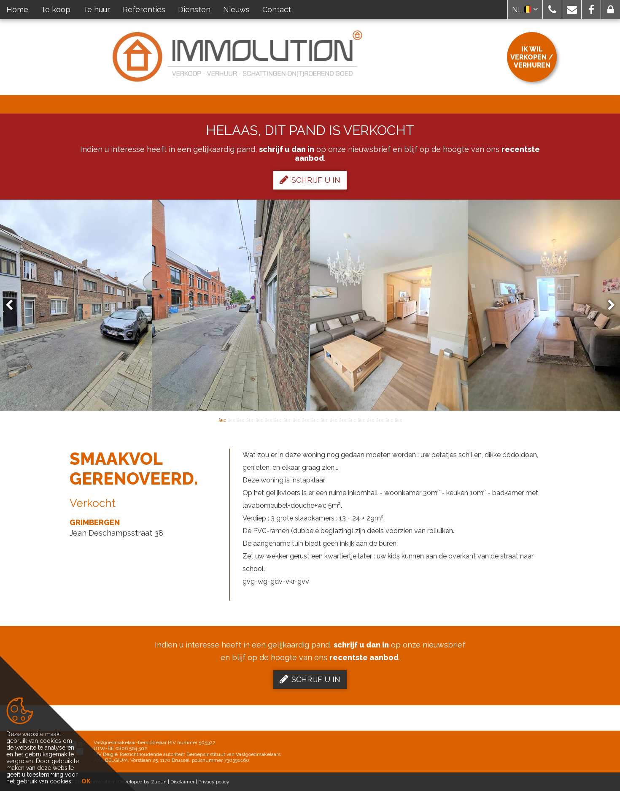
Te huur (96, 9)
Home (17, 9)
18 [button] (379, 419)
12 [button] (324, 419)
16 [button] (361, 419)
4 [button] (249, 419)
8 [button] (287, 419)
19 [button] (389, 419)
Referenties (144, 9)
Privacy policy (213, 782)
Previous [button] (13, 305)
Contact (276, 9)
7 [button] (277, 419)
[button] (552, 9)
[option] (310, 305)
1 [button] (222, 419)
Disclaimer (182, 782)
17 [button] (370, 419)
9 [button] (296, 419)
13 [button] (333, 419)
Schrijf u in (310, 180)
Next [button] (607, 305)
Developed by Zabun (142, 782)
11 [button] (314, 419)
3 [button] (240, 419)
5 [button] (259, 419)
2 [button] (231, 419)
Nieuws (236, 9)
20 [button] (398, 419)
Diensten (194, 9)
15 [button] (352, 419)
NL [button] (525, 9)
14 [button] (342, 419)
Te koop (55, 9)
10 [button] (305, 419)
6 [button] (268, 419)
